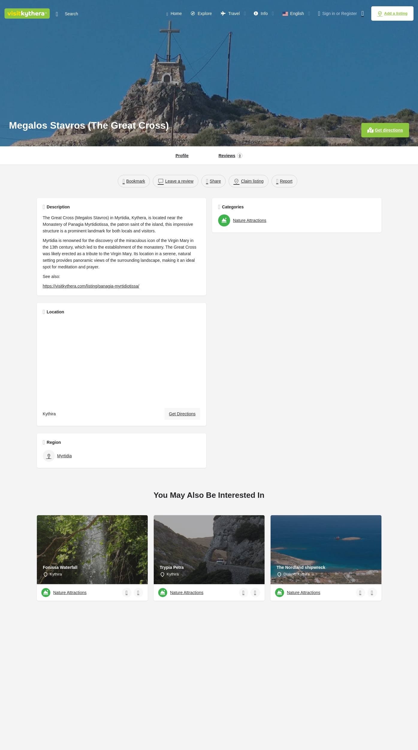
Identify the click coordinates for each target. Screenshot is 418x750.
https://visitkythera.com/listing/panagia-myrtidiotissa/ (91, 286)
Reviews (230, 155)
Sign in (328, 13)
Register (349, 13)
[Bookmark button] (138, 592)
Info (261, 13)
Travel (230, 13)
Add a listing (392, 13)
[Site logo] (27, 12)
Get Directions (182, 413)
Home (174, 13)
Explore (201, 13)
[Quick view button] (127, 592)
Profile (182, 155)
